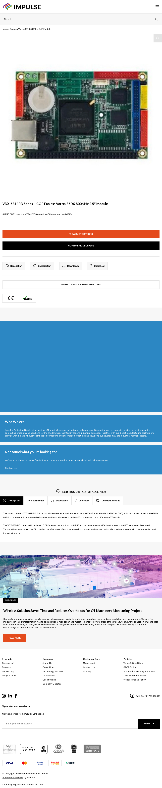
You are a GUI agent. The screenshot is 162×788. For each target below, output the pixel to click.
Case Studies (49, 679)
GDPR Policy (129, 667)
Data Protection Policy (134, 675)
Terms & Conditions (133, 663)
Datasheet (97, 265)
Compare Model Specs (81, 245)
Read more (15, 638)
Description (14, 265)
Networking (8, 671)
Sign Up (149, 723)
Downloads (70, 265)
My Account (89, 663)
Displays (6, 667)
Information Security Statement (139, 671)
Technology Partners (53, 671)
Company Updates (52, 683)
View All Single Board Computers (81, 284)
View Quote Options (81, 234)
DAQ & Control (9, 675)
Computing (7, 663)
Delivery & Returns (108, 500)
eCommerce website (12, 777)
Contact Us (11, 468)
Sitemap (87, 671)
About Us (47, 663)
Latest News (49, 675)
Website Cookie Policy (134, 679)
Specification (42, 265)
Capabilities (48, 667)
